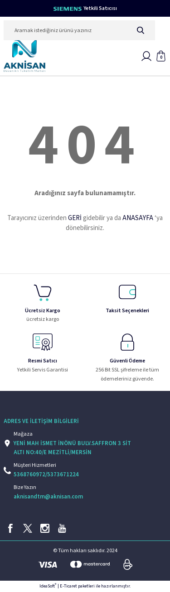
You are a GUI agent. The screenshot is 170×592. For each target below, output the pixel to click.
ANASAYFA (137, 218)
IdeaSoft (47, 586)
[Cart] (160, 56)
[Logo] (24, 56)
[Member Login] (146, 56)
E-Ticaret (68, 586)
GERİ (75, 218)
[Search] (79, 30)
